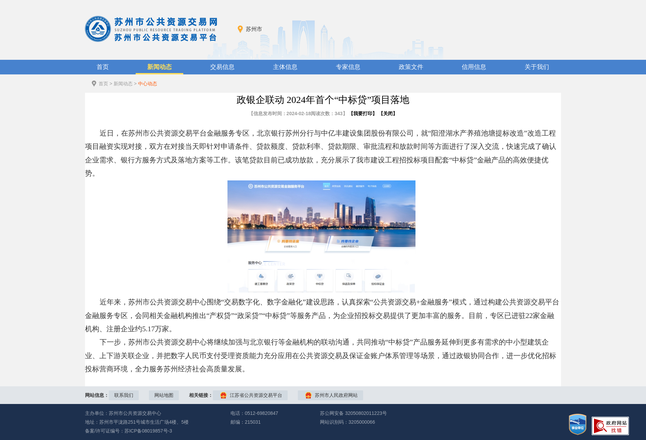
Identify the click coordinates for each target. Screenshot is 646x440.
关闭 (388, 113)
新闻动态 (159, 67)
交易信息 (222, 67)
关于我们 (537, 67)
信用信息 (474, 67)
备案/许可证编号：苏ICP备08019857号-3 (128, 431)
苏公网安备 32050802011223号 (353, 413)
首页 (103, 67)
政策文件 (411, 67)
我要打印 (362, 113)
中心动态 (147, 83)
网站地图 (163, 395)
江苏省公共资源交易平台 (256, 395)
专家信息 (348, 67)
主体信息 (285, 67)
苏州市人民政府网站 (336, 395)
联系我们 (123, 395)
